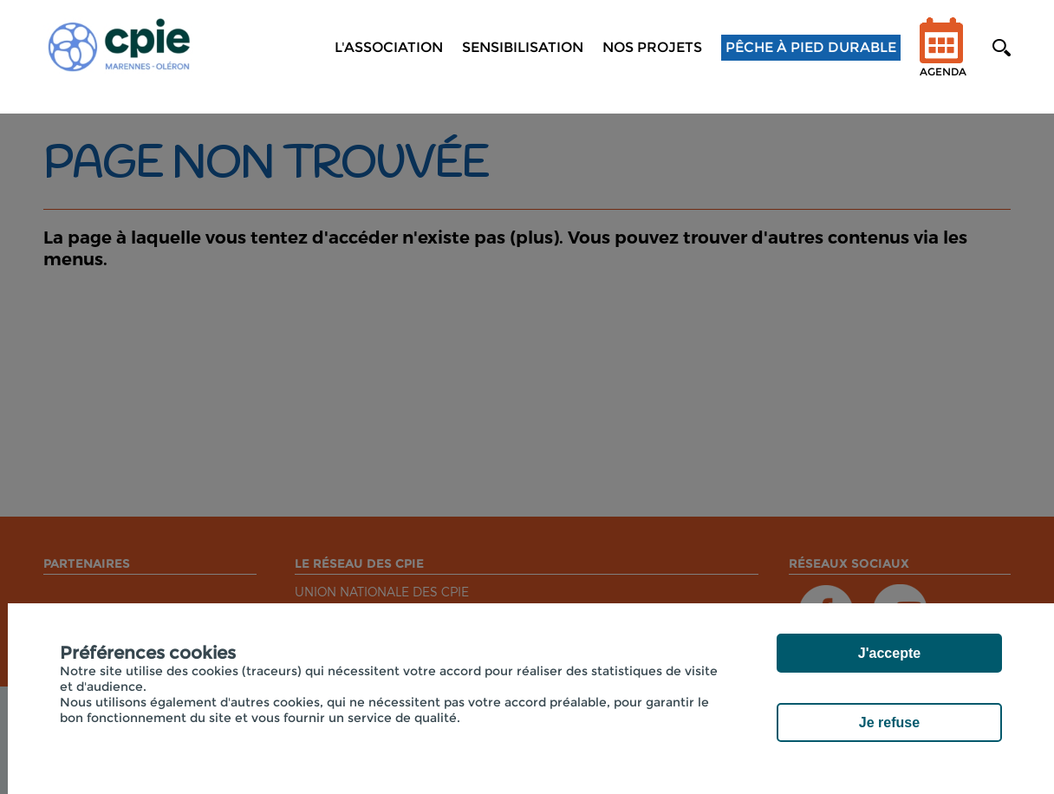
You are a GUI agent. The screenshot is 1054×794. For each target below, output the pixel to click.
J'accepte (889, 653)
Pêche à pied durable (810, 47)
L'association (389, 47)
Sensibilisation (522, 47)
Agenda (943, 58)
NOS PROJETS (652, 47)
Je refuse (889, 722)
